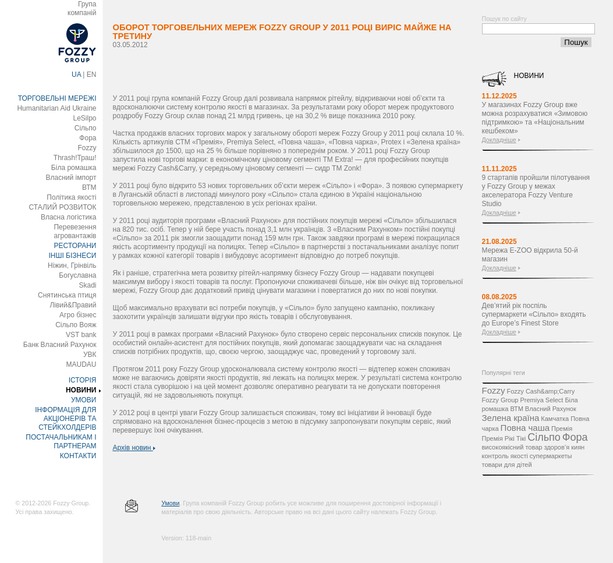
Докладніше (499, 139)
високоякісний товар (512, 447)
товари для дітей (507, 464)
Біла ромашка (74, 168)
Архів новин (134, 448)
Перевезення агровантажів (75, 231)
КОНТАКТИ (78, 456)
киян (577, 447)
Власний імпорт (70, 177)
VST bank (81, 335)
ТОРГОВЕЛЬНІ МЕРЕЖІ (57, 98)
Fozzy (86, 148)
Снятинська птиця (67, 295)
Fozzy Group (500, 399)
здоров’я (556, 447)
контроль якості (505, 455)
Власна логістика (69, 217)
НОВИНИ (81, 390)
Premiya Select (541, 399)
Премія (561, 428)
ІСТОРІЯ (83, 380)
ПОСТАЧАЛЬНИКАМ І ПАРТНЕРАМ (61, 441)
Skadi (87, 285)
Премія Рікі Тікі (504, 438)
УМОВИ (84, 400)
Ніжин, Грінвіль (72, 265)
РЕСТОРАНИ (75, 246)
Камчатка (555, 418)
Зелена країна (511, 418)
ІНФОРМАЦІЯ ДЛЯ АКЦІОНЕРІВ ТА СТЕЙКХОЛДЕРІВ (65, 418)
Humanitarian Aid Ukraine (56, 108)
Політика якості (71, 197)
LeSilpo (84, 118)
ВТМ (89, 187)
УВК (90, 354)
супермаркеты (551, 455)
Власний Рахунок (550, 408)
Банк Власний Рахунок (60, 345)
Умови (170, 503)
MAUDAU (81, 364)
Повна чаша (525, 428)
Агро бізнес (77, 315)
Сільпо (86, 128)
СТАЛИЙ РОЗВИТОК (63, 207)
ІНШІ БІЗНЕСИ (72, 256)
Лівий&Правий (72, 305)
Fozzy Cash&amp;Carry (540, 391)
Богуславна (77, 275)
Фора (87, 138)
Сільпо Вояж (75, 325)
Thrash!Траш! (75, 158)
